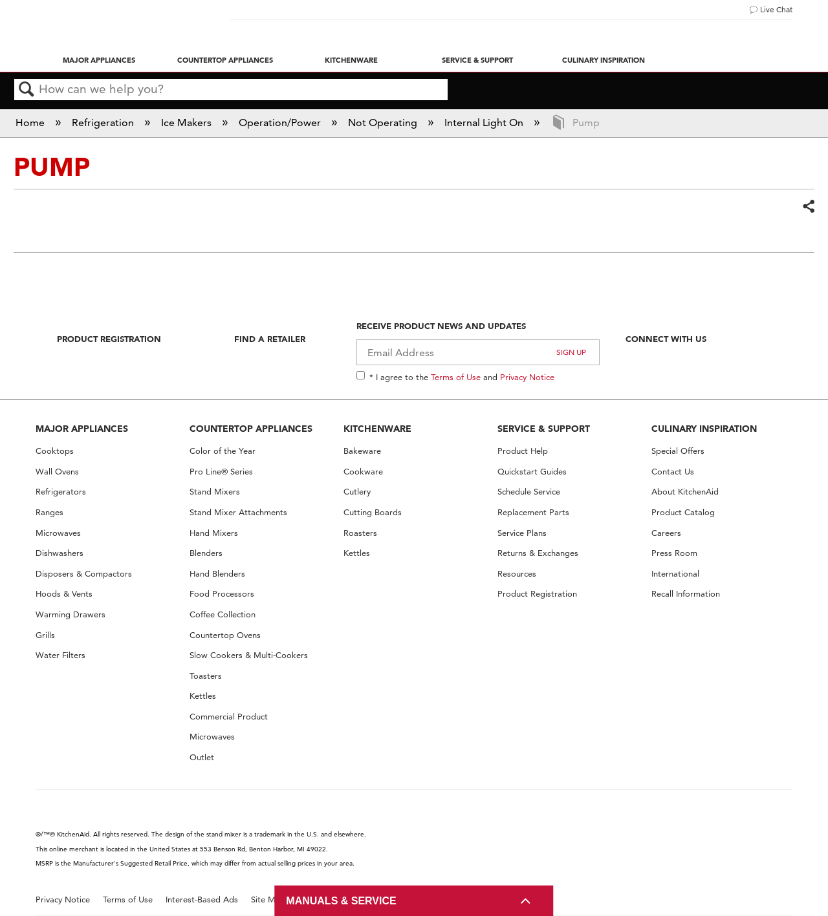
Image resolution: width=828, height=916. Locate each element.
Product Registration (109, 339)
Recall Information (685, 594)
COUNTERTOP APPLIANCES (251, 428)
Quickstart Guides (532, 471)
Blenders (206, 553)
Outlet (202, 757)
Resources (516, 574)
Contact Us (672, 471)
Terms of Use (456, 377)
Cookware (363, 471)
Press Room (674, 553)
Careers (666, 533)
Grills (45, 635)
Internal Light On (485, 122)
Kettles (203, 696)
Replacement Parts (533, 512)
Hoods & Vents (64, 594)
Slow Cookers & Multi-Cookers (249, 655)
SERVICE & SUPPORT (543, 428)
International (675, 574)
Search (26, 90)
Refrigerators (61, 491)
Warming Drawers (70, 614)
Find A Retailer (269, 339)
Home (31, 122)
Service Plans (522, 533)
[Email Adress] (478, 352)
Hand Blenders (217, 574)
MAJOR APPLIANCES (82, 428)
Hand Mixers (214, 533)
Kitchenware (351, 60)
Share (807, 207)
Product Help (522, 451)
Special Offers (677, 451)
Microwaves (58, 533)
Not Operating (384, 122)
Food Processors (222, 594)
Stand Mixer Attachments (238, 512)
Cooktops (55, 451)
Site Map (268, 899)
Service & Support (477, 60)
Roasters (360, 533)
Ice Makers (187, 122)
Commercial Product (229, 716)
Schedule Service (528, 491)
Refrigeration (104, 122)
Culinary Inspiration (603, 60)
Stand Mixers (215, 491)
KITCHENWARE (377, 428)
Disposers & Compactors (84, 574)
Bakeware (362, 451)
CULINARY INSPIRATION (704, 428)
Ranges (49, 512)
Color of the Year (223, 451)
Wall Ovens (57, 471)
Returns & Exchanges (537, 553)
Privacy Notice (527, 377)
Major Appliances (99, 60)
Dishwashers (59, 553)
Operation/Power (281, 122)
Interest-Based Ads (202, 899)
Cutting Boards (372, 512)
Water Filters (60, 655)
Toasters (206, 676)
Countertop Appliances (225, 60)
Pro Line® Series (221, 471)
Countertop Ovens (225, 635)
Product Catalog (683, 512)
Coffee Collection (223, 614)
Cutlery (357, 491)
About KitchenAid (685, 491)
